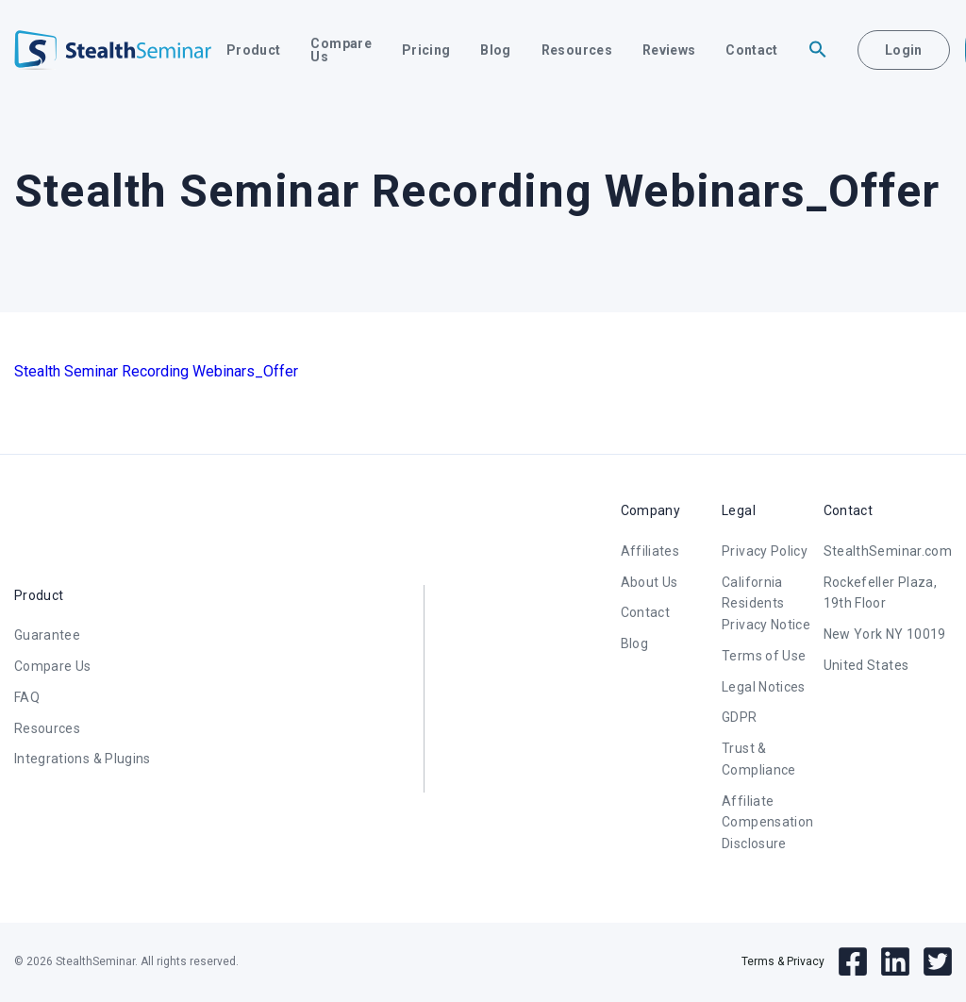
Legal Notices (764, 686)
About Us (649, 582)
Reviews (668, 50)
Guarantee (47, 635)
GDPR (739, 717)
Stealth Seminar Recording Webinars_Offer (156, 371)
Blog (495, 50)
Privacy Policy (765, 551)
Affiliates (650, 551)
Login (904, 50)
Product (253, 50)
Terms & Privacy (782, 961)
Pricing (426, 50)
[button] (817, 50)
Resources (576, 50)
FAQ (27, 697)
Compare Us (340, 50)
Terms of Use (764, 655)
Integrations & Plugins (82, 758)
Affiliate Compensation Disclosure (767, 822)
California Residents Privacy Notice (766, 604)
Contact (751, 50)
